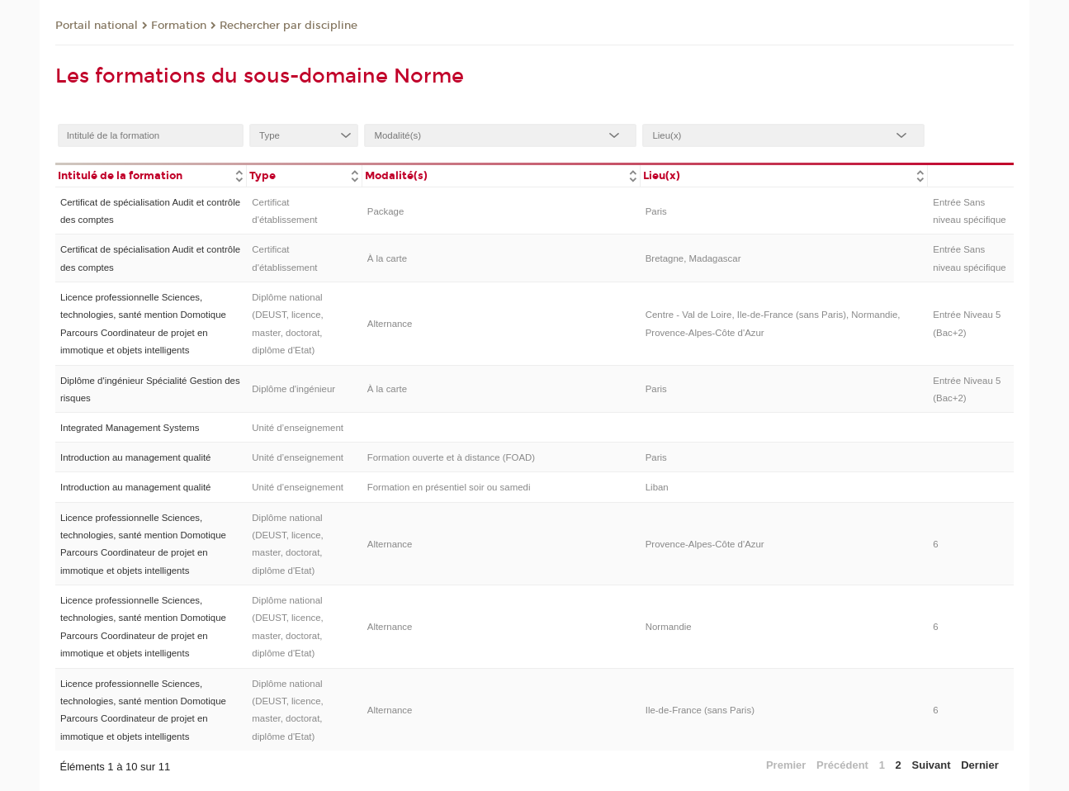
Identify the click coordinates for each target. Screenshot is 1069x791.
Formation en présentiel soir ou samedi (449, 487)
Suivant (931, 765)
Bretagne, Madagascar (693, 258)
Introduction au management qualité (135, 457)
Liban (657, 487)
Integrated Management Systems (129, 428)
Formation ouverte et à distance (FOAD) (451, 457)
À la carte (387, 258)
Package (385, 211)
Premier (786, 765)
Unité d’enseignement (297, 428)
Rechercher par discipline (288, 25)
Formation (178, 25)
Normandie (669, 627)
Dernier (980, 765)
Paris (656, 211)
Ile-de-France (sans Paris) (700, 710)
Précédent (842, 765)
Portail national (96, 25)
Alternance (390, 324)
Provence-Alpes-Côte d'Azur (705, 544)
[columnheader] (151, 175)
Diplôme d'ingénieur (293, 389)
